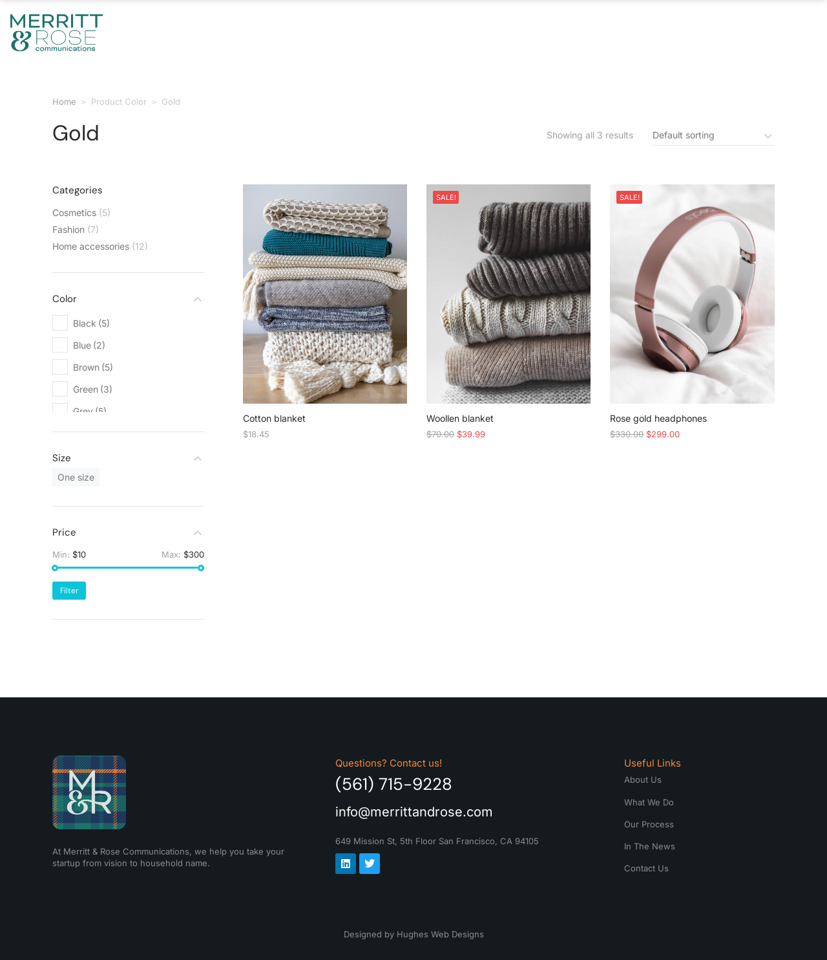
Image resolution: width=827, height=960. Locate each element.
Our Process (500, 32)
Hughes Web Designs (440, 934)
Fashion (68, 229)
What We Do (383, 32)
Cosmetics (74, 212)
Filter (69, 590)
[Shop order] (714, 135)
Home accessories (90, 246)
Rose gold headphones (658, 418)
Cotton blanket (274, 418)
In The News (616, 32)
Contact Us (727, 32)
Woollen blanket (460, 418)
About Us (280, 32)
